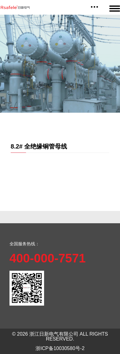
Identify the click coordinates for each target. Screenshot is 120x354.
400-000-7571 (47, 258)
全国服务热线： (24, 243)
